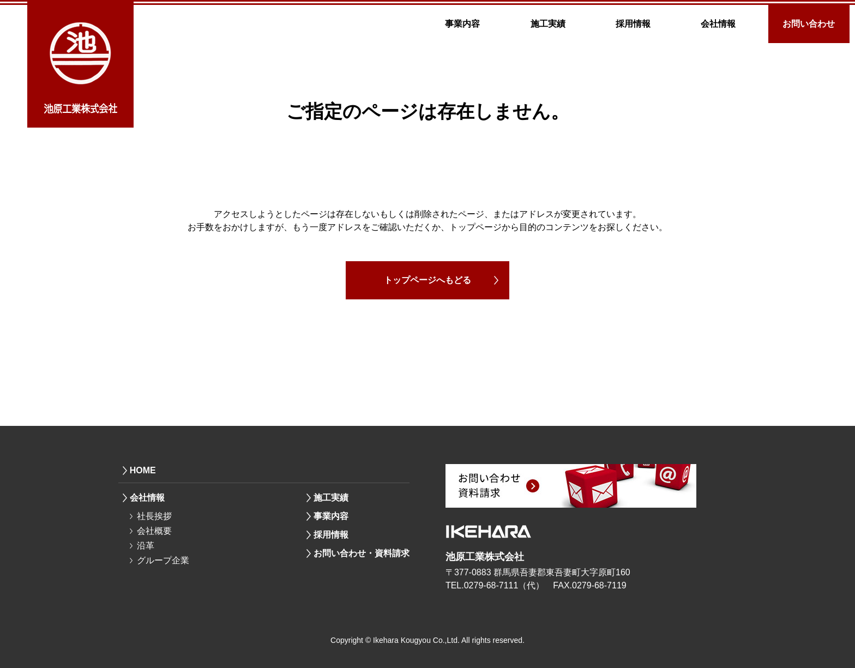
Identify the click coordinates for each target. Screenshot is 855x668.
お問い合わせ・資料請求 (362, 553)
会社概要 (154, 530)
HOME (143, 470)
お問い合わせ (808, 23)
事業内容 (462, 23)
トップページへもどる (427, 280)
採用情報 (633, 23)
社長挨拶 (154, 516)
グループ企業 (163, 560)
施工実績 (548, 23)
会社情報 (718, 23)
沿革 (145, 545)
